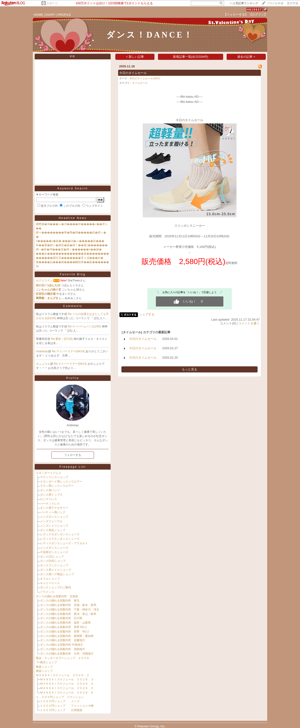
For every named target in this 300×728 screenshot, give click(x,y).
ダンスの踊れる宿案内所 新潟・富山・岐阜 (68, 614)
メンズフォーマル (51, 521)
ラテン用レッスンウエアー (57, 485)
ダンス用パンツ (50, 490)
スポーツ (52, 3)
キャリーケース (50, 583)
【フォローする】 (236, 14)
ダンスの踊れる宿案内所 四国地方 (62, 649)
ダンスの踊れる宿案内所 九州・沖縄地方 (67, 653)
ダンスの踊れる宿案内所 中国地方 (61, 644)
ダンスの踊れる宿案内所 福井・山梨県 (65, 622)
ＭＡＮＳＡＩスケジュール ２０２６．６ (67, 692)
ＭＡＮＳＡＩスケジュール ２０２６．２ (62, 675)
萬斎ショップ (44, 671)
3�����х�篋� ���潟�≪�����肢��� (70, 241)
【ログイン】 (258, 14)
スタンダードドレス (48, 473)
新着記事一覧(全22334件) (190, 56)
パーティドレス (50, 503)
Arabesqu (42, 351)
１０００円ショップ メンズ (59, 701)
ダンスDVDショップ (53, 561)
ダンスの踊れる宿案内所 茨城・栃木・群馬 (68, 605)
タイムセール (140, 82)
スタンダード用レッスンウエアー (61, 481)
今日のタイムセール (133, 73)
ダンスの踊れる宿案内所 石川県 (61, 618)
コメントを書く (249, 323)
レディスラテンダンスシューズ (59, 538)
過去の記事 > (246, 56)
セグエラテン (44, 280)
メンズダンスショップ (54, 516)
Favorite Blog (73, 274)
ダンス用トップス (51, 494)
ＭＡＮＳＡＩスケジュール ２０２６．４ (67, 683)
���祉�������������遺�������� (72, 253)
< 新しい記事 (135, 56)
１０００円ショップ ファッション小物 (67, 705)
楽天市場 (292, 3)
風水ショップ (48, 662)
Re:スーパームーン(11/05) (85, 326)
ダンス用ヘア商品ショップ (57, 574)
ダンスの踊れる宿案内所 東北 (59, 600)
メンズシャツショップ (54, 525)
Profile (72, 378)
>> (243, 3)
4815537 (254, 9)
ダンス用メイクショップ (55, 569)
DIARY (50, 14)
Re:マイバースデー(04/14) (69, 351)
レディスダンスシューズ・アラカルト (64, 543)
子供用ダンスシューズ (54, 552)
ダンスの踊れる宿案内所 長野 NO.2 (64, 631)
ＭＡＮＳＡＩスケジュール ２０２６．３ (67, 679)
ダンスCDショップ (52, 556)
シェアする (146, 314)
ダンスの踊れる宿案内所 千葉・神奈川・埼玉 (69, 609)
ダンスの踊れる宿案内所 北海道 (57, 596)
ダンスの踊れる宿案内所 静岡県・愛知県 (67, 636)
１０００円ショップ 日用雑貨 (61, 710)
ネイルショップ (50, 578)
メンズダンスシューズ (54, 547)
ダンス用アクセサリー (54, 508)
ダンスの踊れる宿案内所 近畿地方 (62, 640)
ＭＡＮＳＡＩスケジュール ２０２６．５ (67, 688)
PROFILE (64, 14)
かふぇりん (43, 363)
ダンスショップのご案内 (55, 587)
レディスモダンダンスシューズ (59, 534)
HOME (38, 14)
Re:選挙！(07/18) (62, 339)
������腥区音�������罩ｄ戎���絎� (69, 258)
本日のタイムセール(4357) (145, 78)
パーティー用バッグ (52, 512)
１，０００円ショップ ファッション (60, 697)
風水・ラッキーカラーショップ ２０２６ (62, 658)
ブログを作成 (274, 3)
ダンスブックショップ (54, 565)
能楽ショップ (44, 666)
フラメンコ (47, 592)
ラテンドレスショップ (54, 477)
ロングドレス (48, 499)
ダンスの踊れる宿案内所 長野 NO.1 (63, 627)
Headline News (73, 218)
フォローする (72, 455)
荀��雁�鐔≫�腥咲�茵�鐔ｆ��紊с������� (72, 245)
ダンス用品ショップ (52, 530)
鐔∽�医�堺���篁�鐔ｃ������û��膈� (69, 249)
